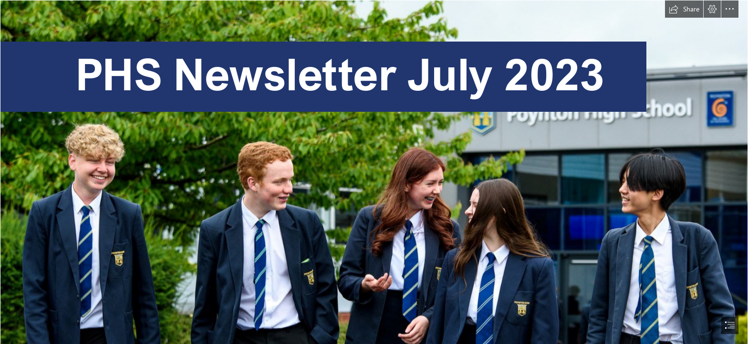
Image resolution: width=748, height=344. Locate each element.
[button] (684, 9)
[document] (374, 172)
